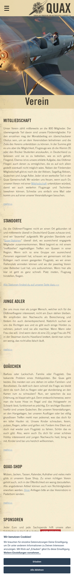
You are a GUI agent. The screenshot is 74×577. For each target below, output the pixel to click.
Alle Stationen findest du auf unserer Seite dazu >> (31, 284)
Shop (27, 490)
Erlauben (37, 561)
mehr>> (7, 203)
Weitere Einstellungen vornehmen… (22, 552)
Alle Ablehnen (37, 570)
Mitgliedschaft (39, 183)
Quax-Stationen (12, 240)
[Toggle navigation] (6, 10)
